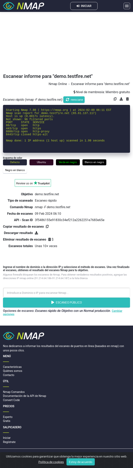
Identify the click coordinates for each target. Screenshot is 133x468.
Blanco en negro (94, 162)
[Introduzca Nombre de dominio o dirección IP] (66, 293)
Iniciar (7, 437)
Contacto (8, 375)
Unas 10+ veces (46, 246)
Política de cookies (51, 462)
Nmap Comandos (14, 392)
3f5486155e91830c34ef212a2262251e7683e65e (69, 220)
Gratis (6, 421)
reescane (74, 100)
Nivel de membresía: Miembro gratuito (101, 92)
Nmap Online (58, 84)
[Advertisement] (66, 44)
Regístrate (9, 442)
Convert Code (11, 400)
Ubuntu (41, 162)
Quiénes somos (12, 370)
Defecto (15, 162)
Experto (8, 417)
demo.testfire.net (47, 194)
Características (12, 366)
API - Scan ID (23, 220)
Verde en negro (68, 162)
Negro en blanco (15, 170)
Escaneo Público (66, 302)
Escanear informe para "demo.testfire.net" (100, 84)
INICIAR (84, 6)
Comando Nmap (21, 207)
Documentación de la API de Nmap (24, 395)
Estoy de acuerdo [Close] (80, 462)
